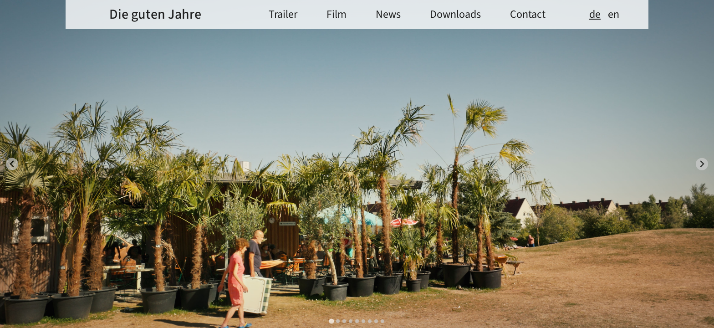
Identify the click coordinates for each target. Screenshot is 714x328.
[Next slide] (702, 164)
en (613, 14)
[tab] (331, 320)
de (595, 14)
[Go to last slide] (12, 164)
